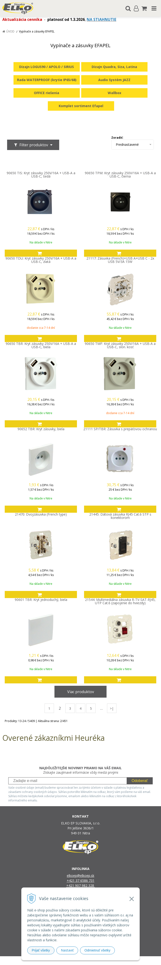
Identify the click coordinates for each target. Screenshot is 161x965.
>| (112, 708)
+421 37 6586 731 (80, 880)
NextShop (72, 960)
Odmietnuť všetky (98, 950)
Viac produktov (80, 691)
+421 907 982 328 (80, 885)
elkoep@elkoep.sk (80, 875)
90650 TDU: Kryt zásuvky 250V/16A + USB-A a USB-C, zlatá (40, 260)
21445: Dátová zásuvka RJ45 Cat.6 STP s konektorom (120, 516)
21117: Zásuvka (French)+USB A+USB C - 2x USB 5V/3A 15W (120, 260)
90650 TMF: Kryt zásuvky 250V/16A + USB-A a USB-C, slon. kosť (120, 345)
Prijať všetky (41, 950)
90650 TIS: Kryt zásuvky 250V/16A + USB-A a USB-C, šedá (41, 174)
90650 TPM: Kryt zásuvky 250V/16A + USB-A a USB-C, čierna (120, 174)
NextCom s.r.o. (129, 960)
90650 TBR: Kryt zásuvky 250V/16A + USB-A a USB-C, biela (41, 345)
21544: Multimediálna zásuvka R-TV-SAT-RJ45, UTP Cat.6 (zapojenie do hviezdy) (120, 601)
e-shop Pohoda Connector (98, 960)
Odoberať (140, 781)
